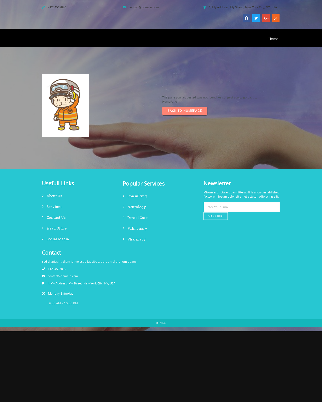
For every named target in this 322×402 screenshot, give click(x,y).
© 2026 (161, 244)
